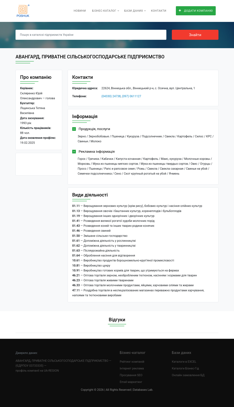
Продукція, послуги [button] (94, 129)
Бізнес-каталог (104, 10)
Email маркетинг (131, 382)
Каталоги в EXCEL (184, 361)
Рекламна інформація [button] (97, 151)
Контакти (158, 10)
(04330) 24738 (111, 96)
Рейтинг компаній (132, 361)
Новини (80, 10)
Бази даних (133, 10)
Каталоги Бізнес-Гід (185, 368)
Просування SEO (131, 375)
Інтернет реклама (132, 368)
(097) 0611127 (131, 96)
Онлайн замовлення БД (188, 375)
